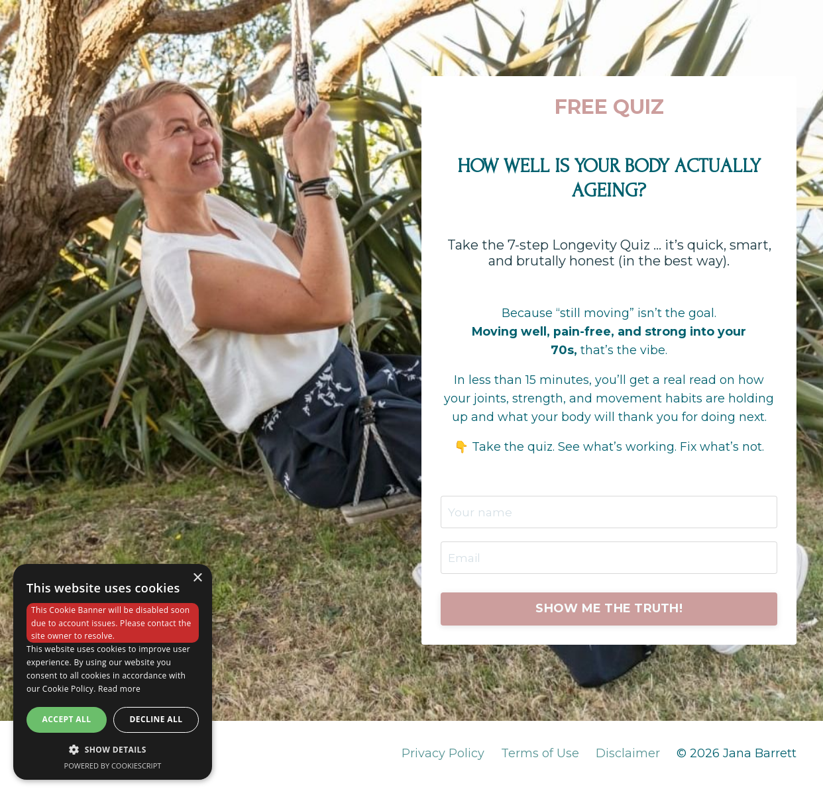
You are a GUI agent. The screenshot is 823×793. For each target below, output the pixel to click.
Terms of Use (540, 760)
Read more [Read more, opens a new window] (119, 688)
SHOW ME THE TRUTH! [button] (609, 614)
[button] (113, 749)
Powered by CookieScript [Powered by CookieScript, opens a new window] (113, 765)
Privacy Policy (443, 760)
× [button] (197, 578)
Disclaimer (628, 760)
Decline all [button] (156, 719)
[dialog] (112, 672)
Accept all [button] (66, 719)
